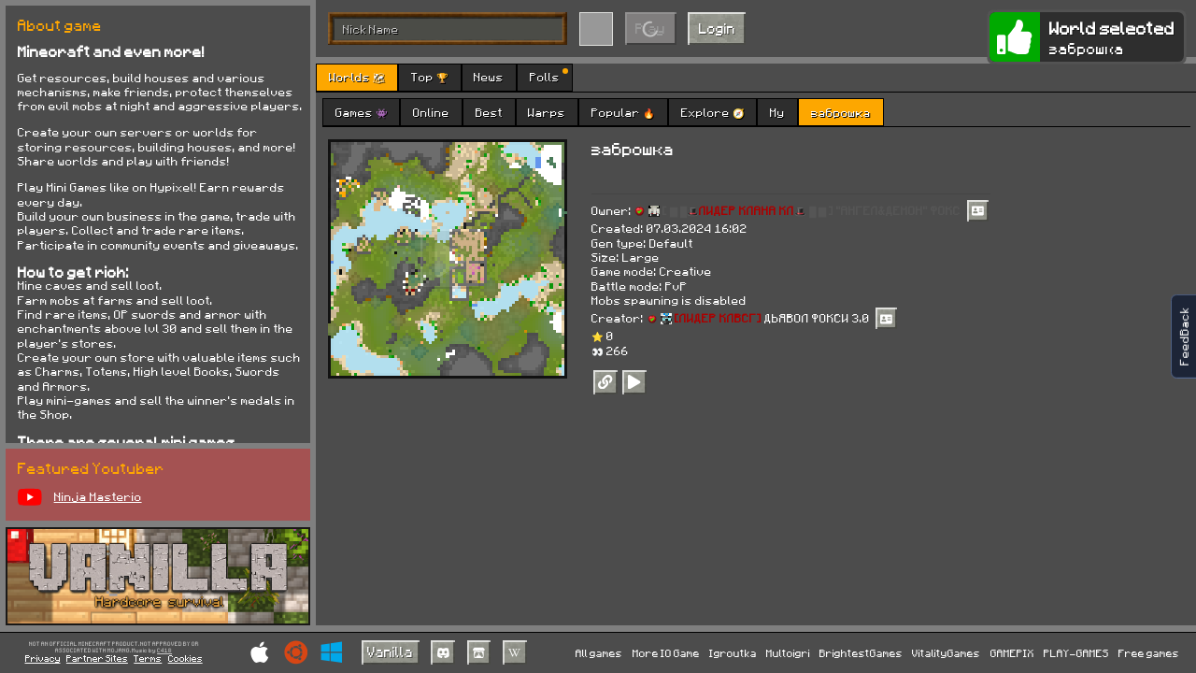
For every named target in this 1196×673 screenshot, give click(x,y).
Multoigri (788, 653)
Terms (148, 658)
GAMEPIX (1012, 653)
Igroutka (733, 653)
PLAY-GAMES (1076, 653)
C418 (164, 651)
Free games (1148, 653)
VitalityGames (946, 653)
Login (717, 28)
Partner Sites (97, 658)
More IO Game (666, 653)
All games (599, 653)
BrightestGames (861, 653)
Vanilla (390, 651)
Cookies (185, 658)
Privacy (43, 658)
